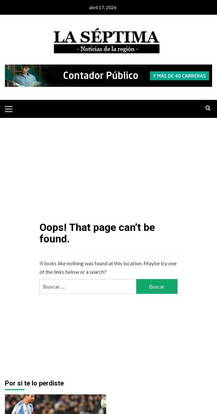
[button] (11, 108)
